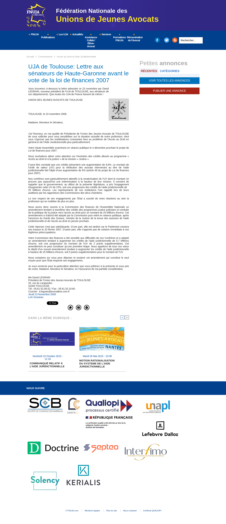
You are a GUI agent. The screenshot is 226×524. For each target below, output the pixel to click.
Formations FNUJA (119, 38)
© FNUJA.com (63, 511)
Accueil (30, 56)
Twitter (166, 40)
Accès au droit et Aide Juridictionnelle (78, 56)
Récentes (149, 71)
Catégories (171, 71)
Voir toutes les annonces (169, 80)
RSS (174, 40)
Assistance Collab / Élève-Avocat (91, 41)
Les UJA (62, 34)
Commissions (46, 56)
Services (105, 34)
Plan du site (112, 511)
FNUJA (33, 34)
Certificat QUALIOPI (161, 511)
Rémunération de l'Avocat (134, 38)
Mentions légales (88, 511)
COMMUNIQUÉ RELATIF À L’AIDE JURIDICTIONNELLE (47, 365)
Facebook (157, 40)
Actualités (76, 34)
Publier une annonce (169, 90)
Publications (48, 36)
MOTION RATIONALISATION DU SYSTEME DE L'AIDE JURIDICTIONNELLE (97, 363)
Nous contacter (135, 511)
